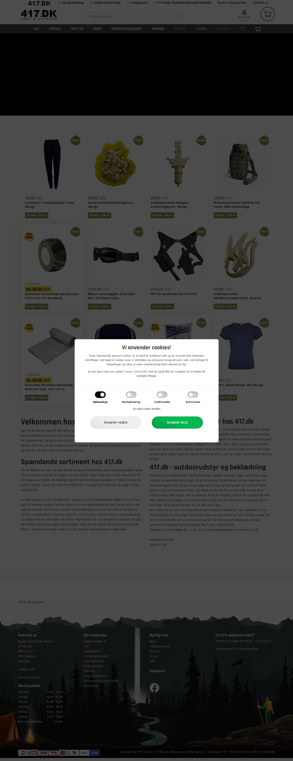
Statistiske (193, 402)
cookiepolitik (140, 372)
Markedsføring (131, 402)
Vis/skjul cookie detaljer (146, 409)
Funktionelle (162, 402)
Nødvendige (100, 402)
